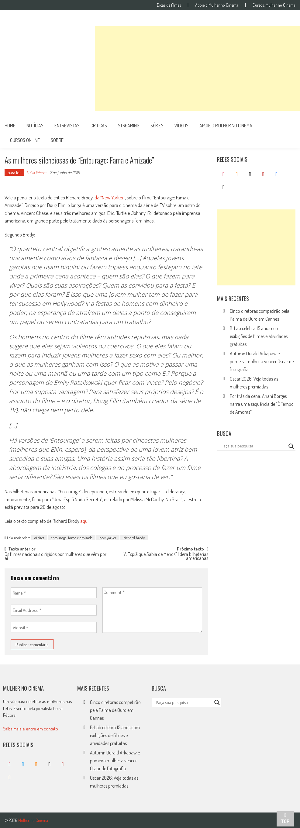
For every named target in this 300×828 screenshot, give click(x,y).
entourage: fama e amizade (71, 537)
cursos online (25, 140)
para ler (14, 172)
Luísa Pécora (36, 172)
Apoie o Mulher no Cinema (216, 5)
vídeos (181, 125)
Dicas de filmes (169, 5)
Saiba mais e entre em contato (30, 729)
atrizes (39, 537)
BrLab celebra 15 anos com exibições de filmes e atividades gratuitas (259, 336)
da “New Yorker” (110, 197)
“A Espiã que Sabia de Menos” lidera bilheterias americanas (165, 556)
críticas (99, 125)
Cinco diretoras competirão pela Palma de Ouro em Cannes (115, 710)
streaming (129, 125)
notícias (34, 125)
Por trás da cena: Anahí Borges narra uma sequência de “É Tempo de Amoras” (262, 404)
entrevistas (67, 125)
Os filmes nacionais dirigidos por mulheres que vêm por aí (55, 556)
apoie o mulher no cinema (225, 125)
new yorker (107, 537)
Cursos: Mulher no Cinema (274, 5)
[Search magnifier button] (291, 446)
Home (10, 125)
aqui (84, 521)
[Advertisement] (197, 68)
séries (157, 125)
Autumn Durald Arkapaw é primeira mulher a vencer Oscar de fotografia (262, 361)
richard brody (134, 537)
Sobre (57, 140)
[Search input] (253, 446)
